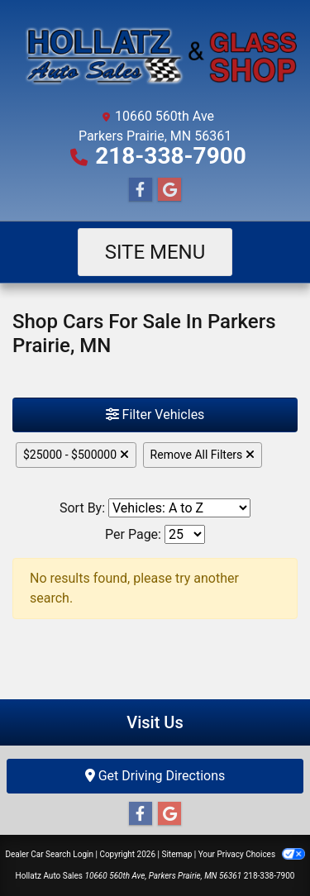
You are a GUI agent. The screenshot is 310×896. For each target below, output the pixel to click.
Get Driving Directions (155, 776)
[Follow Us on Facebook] (140, 190)
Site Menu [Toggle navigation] (155, 252)
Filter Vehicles (155, 414)
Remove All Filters (202, 454)
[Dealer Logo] (155, 56)
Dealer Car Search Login (49, 854)
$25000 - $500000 (76, 454)
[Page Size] (185, 534)
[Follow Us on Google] (169, 190)
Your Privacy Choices (251, 854)
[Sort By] (179, 507)
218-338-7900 (170, 155)
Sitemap (176, 854)
